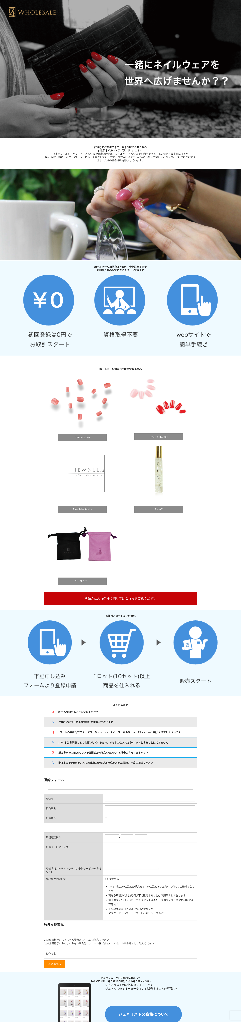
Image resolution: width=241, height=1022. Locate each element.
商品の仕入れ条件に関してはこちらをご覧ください (120, 574)
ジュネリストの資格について (143, 968)
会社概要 (116, 1006)
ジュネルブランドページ (138, 1006)
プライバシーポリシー (95, 1006)
